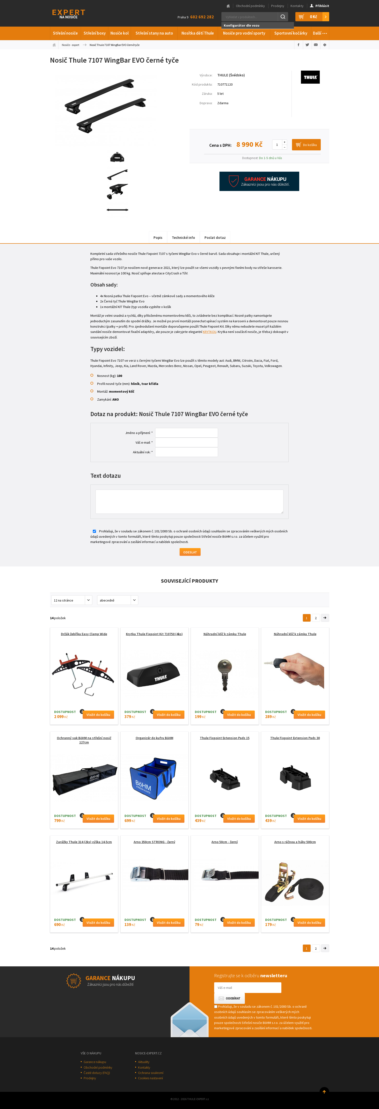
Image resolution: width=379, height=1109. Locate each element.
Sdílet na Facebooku (298, 44)
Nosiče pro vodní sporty (244, 33)
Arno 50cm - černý (224, 842)
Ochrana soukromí (150, 1073)
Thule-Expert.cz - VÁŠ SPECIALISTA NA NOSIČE (75, 13)
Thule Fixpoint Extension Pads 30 (295, 738)
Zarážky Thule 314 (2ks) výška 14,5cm (84, 842)
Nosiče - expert (70, 45)
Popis (157, 237)
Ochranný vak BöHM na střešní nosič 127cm (84, 740)
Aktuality (143, 1062)
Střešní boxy (95, 33)
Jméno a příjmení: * (139, 433)
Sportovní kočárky (290, 33)
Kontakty (297, 6)
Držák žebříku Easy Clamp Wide (84, 634)
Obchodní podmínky (250, 6)
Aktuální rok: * (143, 452)
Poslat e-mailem (316, 44)
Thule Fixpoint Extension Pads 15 (224, 738)
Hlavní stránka (228, 6)
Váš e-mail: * (144, 442)
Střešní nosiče (65, 33)
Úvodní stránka (54, 44)
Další (320, 32)
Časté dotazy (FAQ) (97, 1073)
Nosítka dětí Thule (198, 33)
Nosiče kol (119, 33)
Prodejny (277, 6)
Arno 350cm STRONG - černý (154, 842)
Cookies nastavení (150, 1078)
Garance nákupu (95, 1062)
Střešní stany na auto (154, 33)
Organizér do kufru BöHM (154, 738)
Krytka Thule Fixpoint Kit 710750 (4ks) (154, 634)
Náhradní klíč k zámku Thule (225, 634)
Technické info (183, 237)
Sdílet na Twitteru (307, 44)
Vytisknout (325, 44)
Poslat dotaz (215, 237)
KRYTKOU (209, 332)
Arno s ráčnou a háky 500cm (295, 842)
